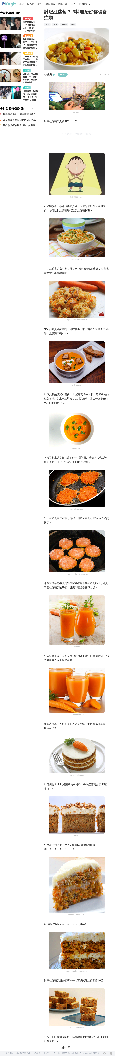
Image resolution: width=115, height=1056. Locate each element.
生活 (73, 4)
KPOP (30, 4)
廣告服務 (47, 1053)
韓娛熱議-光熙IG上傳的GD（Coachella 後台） (20, 120)
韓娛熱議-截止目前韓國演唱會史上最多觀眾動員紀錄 (20, 114)
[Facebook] (104, 1053)
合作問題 (36, 1053)
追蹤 (63, 75)
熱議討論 (62, 4)
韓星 (39, 4)
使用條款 (9, 1053)
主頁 (21, 4)
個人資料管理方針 (23, 1053)
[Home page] (9, 4)
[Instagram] (111, 1053)
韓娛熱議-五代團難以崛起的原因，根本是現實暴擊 (20, 125)
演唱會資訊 (84, 4)
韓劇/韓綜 (50, 4)
